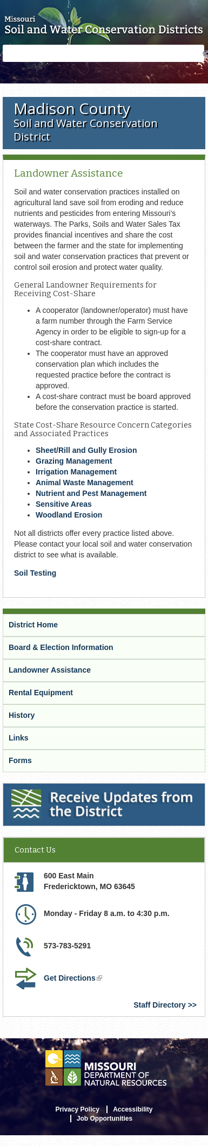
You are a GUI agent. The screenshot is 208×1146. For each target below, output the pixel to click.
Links (19, 737)
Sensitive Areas (64, 504)
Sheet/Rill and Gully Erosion (86, 450)
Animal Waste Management (84, 482)
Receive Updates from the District (63, 788)
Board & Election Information (61, 647)
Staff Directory (159, 1005)
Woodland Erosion (69, 515)
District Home (33, 624)
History (22, 715)
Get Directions (73, 978)
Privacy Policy (77, 1109)
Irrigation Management (76, 471)
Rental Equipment (41, 692)
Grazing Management (74, 461)
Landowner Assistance (50, 670)
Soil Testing (35, 573)
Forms (20, 760)
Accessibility (132, 1109)
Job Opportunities (104, 1118)
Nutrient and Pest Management (91, 493)
